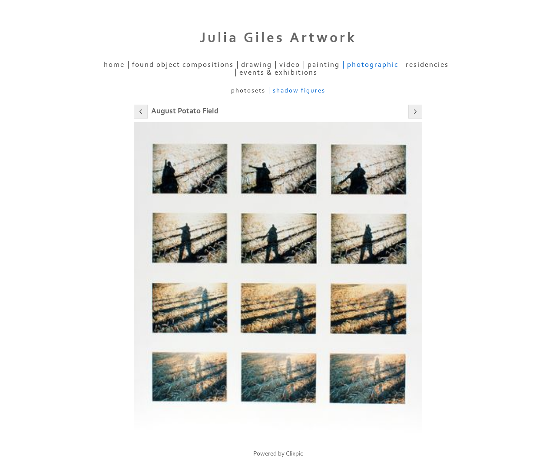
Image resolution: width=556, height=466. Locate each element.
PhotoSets (248, 90)
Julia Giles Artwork (278, 38)
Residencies (427, 65)
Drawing (256, 65)
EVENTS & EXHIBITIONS (278, 72)
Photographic (372, 65)
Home (114, 65)
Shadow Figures (299, 90)
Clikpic (294, 453)
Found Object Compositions (183, 65)
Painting (324, 65)
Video (289, 65)
